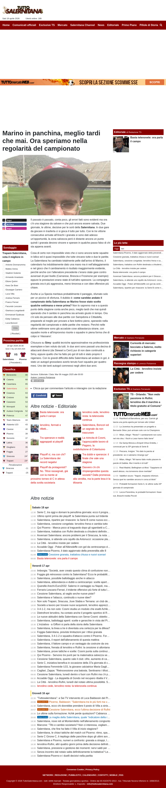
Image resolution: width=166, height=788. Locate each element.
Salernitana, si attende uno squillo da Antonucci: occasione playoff (74, 539)
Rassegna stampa (125, 363)
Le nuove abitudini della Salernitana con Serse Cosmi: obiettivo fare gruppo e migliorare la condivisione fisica (99, 616)
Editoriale (43, 374)
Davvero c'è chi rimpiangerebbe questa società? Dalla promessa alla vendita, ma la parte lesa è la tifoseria (91, 475)
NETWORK (48, 775)
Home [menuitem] (6, 25)
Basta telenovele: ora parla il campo (57, 558)
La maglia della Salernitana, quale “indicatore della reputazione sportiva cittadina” (89, 717)
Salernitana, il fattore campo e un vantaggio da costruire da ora (73, 643)
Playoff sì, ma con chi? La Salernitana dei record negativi (53, 458)
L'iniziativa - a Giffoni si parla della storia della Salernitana (69, 624)
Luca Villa (10, 294)
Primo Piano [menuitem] (129, 25)
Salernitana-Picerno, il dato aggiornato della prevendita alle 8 (71, 550)
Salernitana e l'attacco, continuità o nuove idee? (64, 597)
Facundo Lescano (14, 306)
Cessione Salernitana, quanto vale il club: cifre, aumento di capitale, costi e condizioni (85, 659)
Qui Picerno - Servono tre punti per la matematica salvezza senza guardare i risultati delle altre (90, 655)
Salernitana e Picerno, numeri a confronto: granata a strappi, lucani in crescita (81, 740)
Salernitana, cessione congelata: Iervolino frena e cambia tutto (72, 523)
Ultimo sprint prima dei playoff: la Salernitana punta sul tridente (72, 516)
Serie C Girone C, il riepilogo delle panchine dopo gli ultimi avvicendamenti (79, 736)
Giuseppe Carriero (14, 289)
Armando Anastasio (14, 277)
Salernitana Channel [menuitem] (82, 25)
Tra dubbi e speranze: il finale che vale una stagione (95, 458)
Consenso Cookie (75, 769)
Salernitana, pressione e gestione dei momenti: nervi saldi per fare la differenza (82, 748)
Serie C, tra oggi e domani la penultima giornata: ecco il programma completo (81, 512)
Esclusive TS (122, 389)
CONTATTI (103, 775)
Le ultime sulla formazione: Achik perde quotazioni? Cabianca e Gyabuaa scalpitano (84, 713)
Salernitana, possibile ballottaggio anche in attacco (65, 578)
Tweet (57, 395)
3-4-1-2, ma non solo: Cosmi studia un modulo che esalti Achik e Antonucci (79, 609)
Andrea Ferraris (13, 298)
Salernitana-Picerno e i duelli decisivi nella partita (65, 755)
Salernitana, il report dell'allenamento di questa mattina (68, 639)
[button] (15, 328)
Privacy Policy (92, 769)
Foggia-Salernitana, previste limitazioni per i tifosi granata (69, 632)
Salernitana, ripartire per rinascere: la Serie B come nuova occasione (76, 520)
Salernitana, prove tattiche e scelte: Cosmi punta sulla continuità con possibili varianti (85, 651)
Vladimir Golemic (13, 273)
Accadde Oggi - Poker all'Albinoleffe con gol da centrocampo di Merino (77, 547)
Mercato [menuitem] (62, 25)
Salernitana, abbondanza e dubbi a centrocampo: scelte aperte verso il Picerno (81, 582)
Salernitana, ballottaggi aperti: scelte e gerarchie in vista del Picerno (75, 620)
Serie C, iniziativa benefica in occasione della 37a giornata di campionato (78, 662)
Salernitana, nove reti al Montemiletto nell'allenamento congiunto (73, 721)
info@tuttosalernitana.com (100, 784)
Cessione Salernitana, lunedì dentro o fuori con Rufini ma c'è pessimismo (78, 674)
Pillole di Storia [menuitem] (149, 25)
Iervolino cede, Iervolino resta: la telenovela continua (95, 416)
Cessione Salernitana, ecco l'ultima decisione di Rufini (73, 709)
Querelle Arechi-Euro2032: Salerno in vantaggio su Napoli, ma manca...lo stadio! (82, 586)
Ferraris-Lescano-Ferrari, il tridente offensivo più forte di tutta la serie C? (78, 589)
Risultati (15, 333)
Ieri (122, 248)
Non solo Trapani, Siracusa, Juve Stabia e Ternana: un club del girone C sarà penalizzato (87, 601)
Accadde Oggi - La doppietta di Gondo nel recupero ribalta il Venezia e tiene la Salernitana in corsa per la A (97, 678)
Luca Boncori (12, 323)
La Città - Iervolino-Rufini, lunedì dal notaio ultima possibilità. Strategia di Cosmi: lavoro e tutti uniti (92, 682)
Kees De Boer (12, 285)
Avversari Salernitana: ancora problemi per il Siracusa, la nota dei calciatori (79, 535)
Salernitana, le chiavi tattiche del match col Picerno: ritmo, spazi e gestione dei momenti (86, 732)
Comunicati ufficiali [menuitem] (24, 25)
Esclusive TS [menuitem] (47, 25)
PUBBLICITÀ (74, 775)
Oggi (116, 248)
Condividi (39, 395)
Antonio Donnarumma (15, 264)
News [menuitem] (101, 25)
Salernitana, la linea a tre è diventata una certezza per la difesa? (73, 628)
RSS (121, 775)
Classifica (9, 369)
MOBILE (113, 775)
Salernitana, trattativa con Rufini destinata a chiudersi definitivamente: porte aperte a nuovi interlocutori (95, 531)
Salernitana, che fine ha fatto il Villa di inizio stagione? (67, 728)
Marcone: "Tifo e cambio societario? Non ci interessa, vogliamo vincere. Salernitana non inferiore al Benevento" (100, 725)
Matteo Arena (12, 269)
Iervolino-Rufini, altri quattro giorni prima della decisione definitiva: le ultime (79, 744)
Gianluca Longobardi (15, 310)
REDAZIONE (61, 775)
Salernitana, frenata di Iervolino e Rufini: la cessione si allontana (73, 647)
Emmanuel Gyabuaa (15, 314)
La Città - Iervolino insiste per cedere (58, 543)
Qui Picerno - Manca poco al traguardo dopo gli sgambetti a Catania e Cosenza (82, 527)
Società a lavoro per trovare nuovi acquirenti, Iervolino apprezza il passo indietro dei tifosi (87, 605)
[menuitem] (160, 25)
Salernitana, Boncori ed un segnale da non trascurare (95, 429)
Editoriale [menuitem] (113, 25)
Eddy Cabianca (12, 319)
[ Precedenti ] (15, 362)
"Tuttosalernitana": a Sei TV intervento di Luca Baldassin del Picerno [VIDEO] (81, 698)
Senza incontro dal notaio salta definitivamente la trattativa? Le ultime (76, 752)
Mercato (119, 337)
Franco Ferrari (12, 302)
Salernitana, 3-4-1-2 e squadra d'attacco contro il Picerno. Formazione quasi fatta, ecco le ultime (91, 636)
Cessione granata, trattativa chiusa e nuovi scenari (71, 554)
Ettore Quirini (12, 281)
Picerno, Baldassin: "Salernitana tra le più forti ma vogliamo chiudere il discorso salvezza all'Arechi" (99, 702)
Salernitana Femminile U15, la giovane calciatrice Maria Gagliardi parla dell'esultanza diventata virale (94, 666)
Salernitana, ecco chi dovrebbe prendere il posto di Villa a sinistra (74, 705)
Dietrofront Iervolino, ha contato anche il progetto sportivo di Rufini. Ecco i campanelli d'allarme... (91, 613)
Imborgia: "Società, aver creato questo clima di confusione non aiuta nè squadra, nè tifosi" (88, 570)
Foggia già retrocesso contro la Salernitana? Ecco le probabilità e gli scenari (80, 574)
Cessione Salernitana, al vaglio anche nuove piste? (66, 593)
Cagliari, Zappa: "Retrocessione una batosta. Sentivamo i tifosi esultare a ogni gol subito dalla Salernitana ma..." (100, 670)
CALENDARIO (89, 775)
